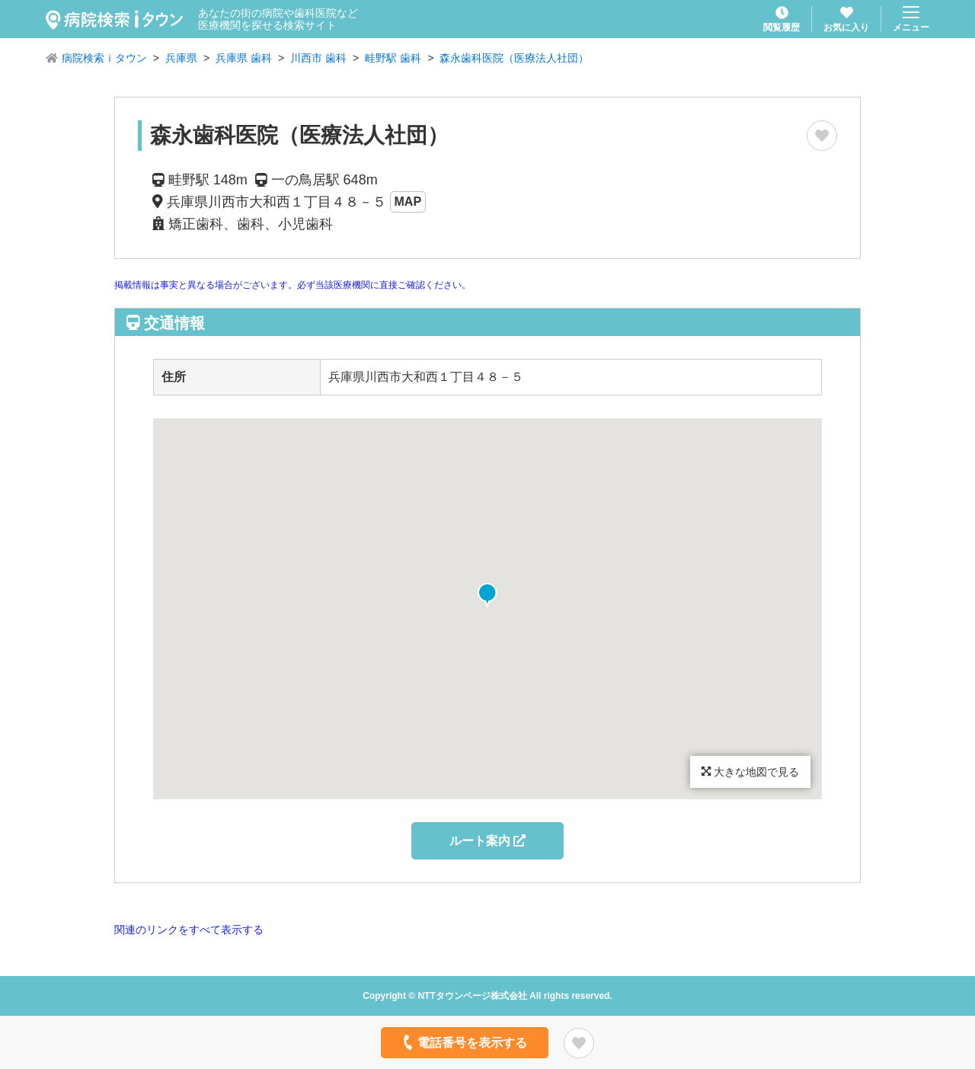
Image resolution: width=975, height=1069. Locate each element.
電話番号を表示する (463, 1042)
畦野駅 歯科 (393, 58)
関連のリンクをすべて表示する (189, 929)
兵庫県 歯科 (244, 58)
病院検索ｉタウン (104, 58)
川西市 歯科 (318, 58)
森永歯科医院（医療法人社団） (514, 58)
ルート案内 (487, 840)
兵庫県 (181, 58)
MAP (408, 201)
